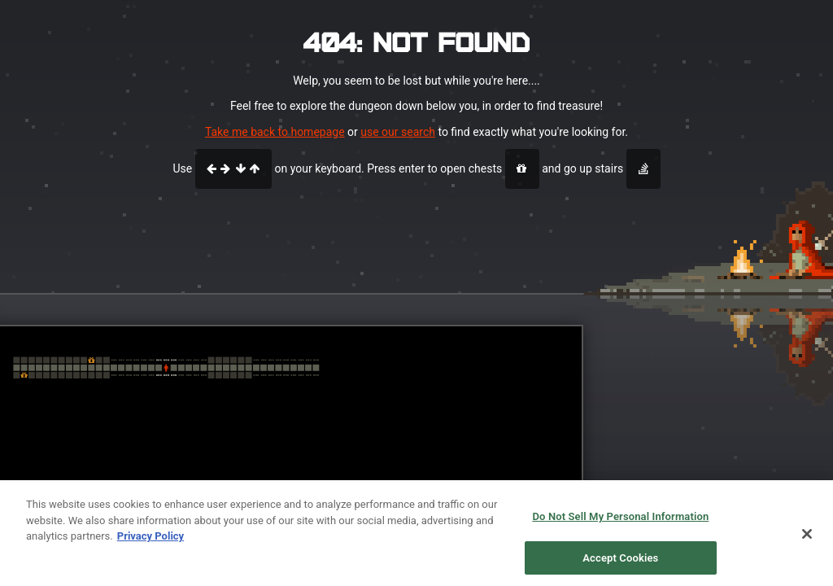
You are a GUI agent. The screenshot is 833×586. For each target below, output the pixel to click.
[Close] (807, 540)
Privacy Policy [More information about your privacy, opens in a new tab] (150, 542)
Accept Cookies (620, 563)
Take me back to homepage (275, 131)
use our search (397, 131)
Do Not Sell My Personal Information (620, 522)
